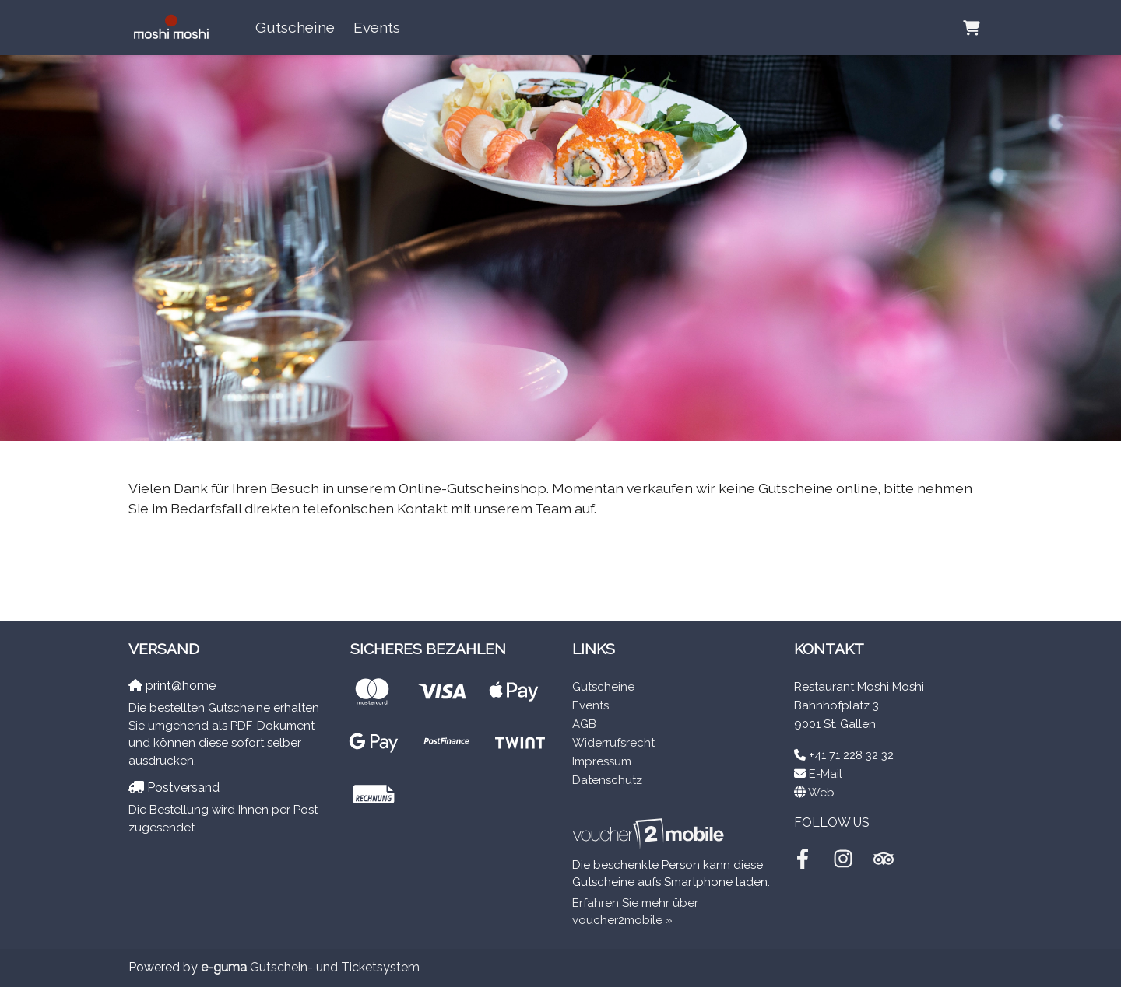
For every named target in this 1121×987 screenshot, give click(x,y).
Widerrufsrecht (613, 743)
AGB (584, 724)
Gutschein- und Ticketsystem (310, 967)
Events (376, 27)
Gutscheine (295, 27)
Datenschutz (607, 780)
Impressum (601, 761)
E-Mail (825, 774)
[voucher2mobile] (650, 834)
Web (821, 793)
